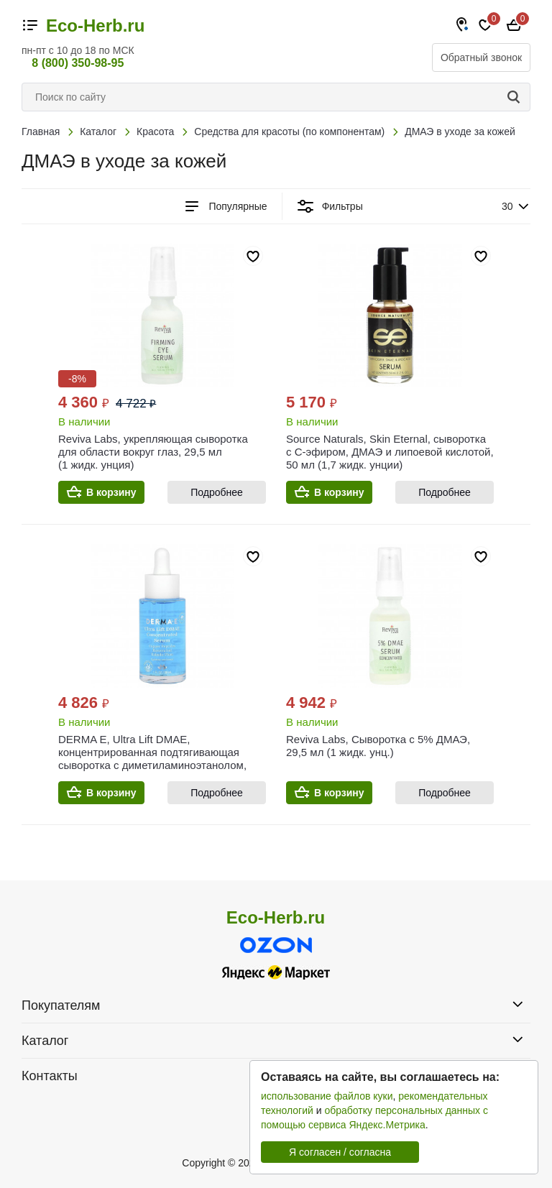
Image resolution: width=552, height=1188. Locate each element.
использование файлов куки (326, 1096)
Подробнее (216, 492)
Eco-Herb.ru (95, 25)
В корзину (111, 492)
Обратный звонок (481, 57)
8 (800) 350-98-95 (78, 63)
